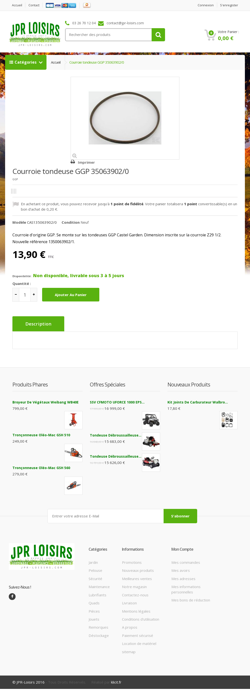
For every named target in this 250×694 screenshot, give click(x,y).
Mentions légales (136, 610)
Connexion (205, 5)
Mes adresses (183, 578)
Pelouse (95, 569)
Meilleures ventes (137, 578)
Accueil (17, 5)
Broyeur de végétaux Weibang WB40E (45, 401)
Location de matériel (139, 643)
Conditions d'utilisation (140, 618)
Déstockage (99, 635)
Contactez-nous (135, 594)
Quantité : (21, 283)
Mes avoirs (180, 569)
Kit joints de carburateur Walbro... (197, 401)
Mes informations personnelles (186, 589)
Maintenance (99, 586)
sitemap (129, 651)
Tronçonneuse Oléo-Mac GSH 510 (41, 434)
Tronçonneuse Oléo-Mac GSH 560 (41, 467)
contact (34, 5)
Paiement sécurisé (137, 635)
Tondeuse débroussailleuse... (115, 434)
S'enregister (229, 5)
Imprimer (86, 162)
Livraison (129, 602)
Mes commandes (185, 561)
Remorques (98, 626)
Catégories (23, 62)
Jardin (93, 561)
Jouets (94, 618)
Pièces (94, 610)
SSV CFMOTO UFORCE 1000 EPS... (117, 401)
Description (38, 324)
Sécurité (95, 578)
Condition (71, 222)
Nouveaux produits (138, 569)
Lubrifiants (97, 594)
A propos (129, 626)
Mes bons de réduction (190, 599)
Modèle (19, 222)
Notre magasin (134, 586)
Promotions (132, 561)
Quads (94, 602)
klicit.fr (116, 681)
